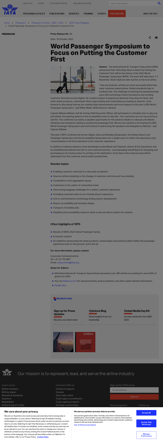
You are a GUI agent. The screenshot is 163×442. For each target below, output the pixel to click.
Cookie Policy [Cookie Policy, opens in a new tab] (42, 437)
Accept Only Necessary (146, 423)
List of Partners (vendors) (85, 425)
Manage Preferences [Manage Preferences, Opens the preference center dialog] (146, 435)
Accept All (146, 413)
